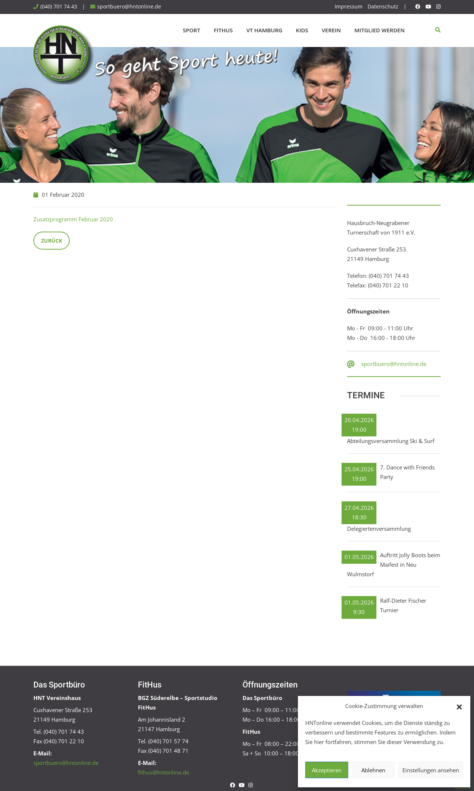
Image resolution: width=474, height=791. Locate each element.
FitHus (223, 30)
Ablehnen (373, 770)
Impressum (348, 6)
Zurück (51, 240)
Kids (302, 30)
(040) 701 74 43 (58, 6)
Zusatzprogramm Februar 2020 (73, 219)
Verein (331, 30)
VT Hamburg (264, 30)
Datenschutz (383, 6)
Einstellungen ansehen (430, 770)
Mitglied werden (379, 30)
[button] (459, 706)
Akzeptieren (327, 770)
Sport (191, 30)
